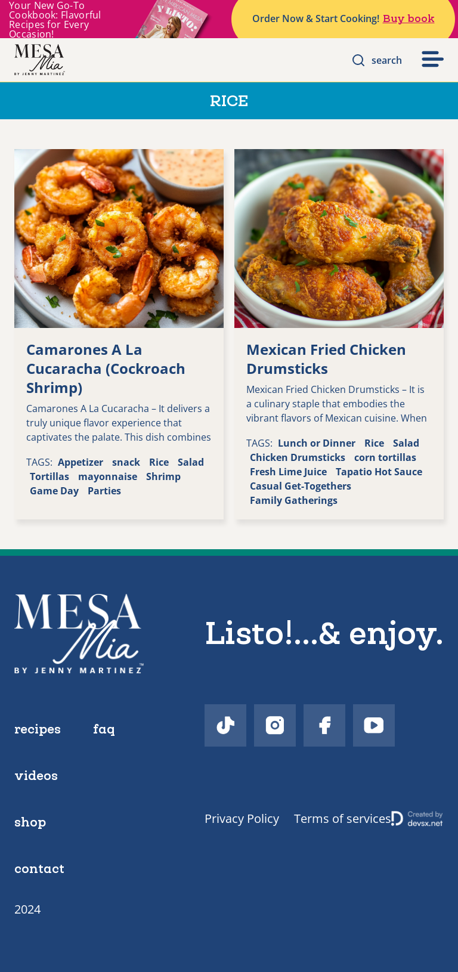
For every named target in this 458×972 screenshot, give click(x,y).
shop (30, 822)
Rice (159, 462)
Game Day (54, 490)
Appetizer (80, 462)
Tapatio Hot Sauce (379, 471)
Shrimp (163, 476)
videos (36, 775)
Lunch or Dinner (316, 443)
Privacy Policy (242, 818)
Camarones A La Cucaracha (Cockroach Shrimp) (105, 368)
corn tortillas (385, 457)
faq (104, 729)
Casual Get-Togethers (300, 486)
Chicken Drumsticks (297, 457)
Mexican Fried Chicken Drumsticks (326, 358)
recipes (37, 729)
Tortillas (49, 476)
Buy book (409, 18)
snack (126, 462)
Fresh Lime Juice (288, 471)
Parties (104, 490)
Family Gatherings (294, 500)
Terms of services (342, 818)
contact (39, 868)
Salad (191, 462)
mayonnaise (107, 476)
